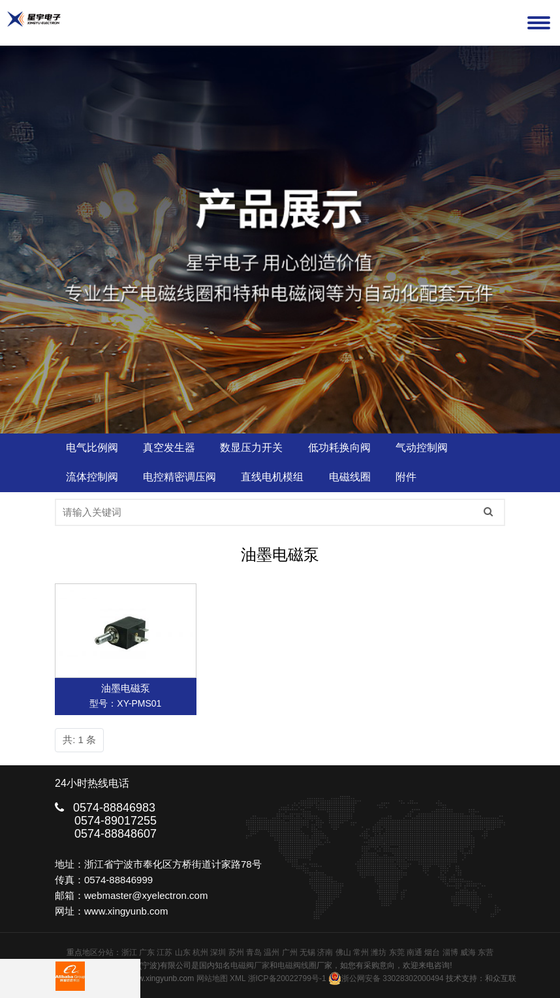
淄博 (450, 952)
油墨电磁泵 (125, 688)
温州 (271, 952)
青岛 (254, 952)
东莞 (397, 952)
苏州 (236, 952)
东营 (485, 952)
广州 (290, 952)
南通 (414, 952)
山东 (183, 952)
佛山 (343, 952)
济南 (325, 952)
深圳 (218, 952)
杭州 (200, 952)
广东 (147, 952)
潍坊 (378, 952)
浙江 (129, 952)
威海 (468, 952)
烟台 (432, 952)
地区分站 (98, 952)
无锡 (307, 952)
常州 (361, 952)
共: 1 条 (79, 739)
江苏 (164, 952)
